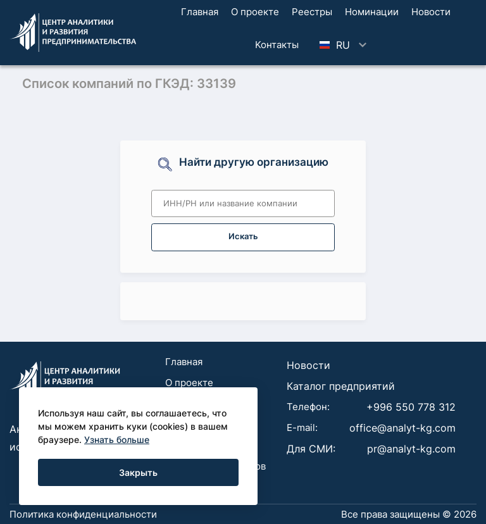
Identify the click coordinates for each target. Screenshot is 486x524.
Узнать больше (116, 439)
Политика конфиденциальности (83, 514)
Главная (199, 12)
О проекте (255, 12)
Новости (431, 12)
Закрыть (138, 472)
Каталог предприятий (341, 386)
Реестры (312, 12)
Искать (243, 236)
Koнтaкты (277, 45)
